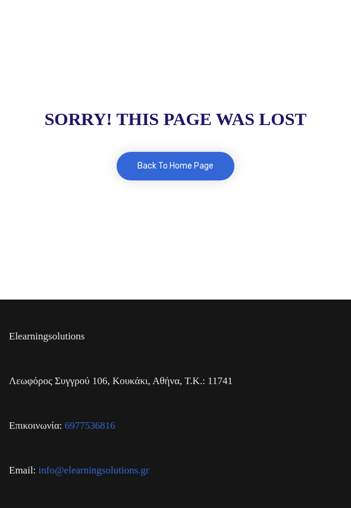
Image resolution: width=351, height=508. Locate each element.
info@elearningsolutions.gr (94, 470)
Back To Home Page (175, 166)
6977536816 (90, 425)
